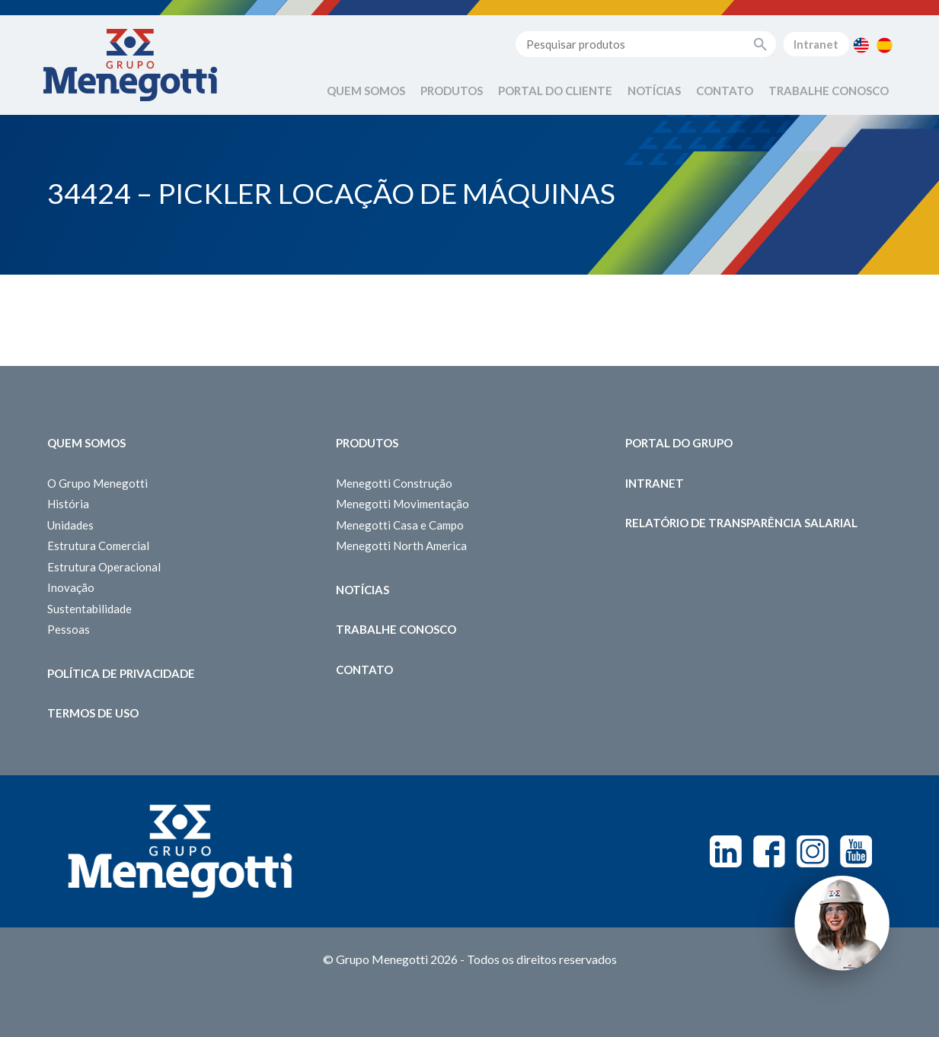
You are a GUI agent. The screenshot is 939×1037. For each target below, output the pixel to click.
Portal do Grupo (679, 443)
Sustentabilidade (89, 609)
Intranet (816, 44)
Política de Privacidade (121, 673)
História (68, 504)
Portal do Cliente (555, 90)
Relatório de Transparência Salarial (741, 523)
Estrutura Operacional (104, 567)
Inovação (70, 587)
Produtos (451, 90)
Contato (724, 90)
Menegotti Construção (394, 483)
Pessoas (68, 629)
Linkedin (726, 851)
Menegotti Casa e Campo (400, 525)
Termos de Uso (93, 713)
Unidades (70, 525)
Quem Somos (366, 90)
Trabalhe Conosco (828, 90)
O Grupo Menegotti (97, 483)
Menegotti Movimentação (402, 504)
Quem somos (86, 443)
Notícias (654, 90)
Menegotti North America (401, 545)
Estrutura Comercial (98, 545)
